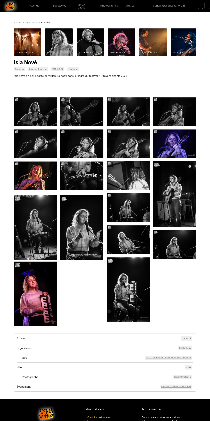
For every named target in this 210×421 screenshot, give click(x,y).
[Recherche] (198, 6)
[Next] (190, 42)
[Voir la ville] (188, 367)
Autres (132, 6)
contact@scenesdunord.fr (166, 6)
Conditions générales (97, 417)
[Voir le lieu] (168, 358)
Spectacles (56, 6)
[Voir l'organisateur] (185, 348)
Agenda (31, 6)
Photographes (106, 6)
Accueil (18, 22)
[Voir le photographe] (182, 377)
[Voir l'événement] (176, 387)
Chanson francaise (38, 69)
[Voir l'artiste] (186, 338)
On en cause (79, 6)
